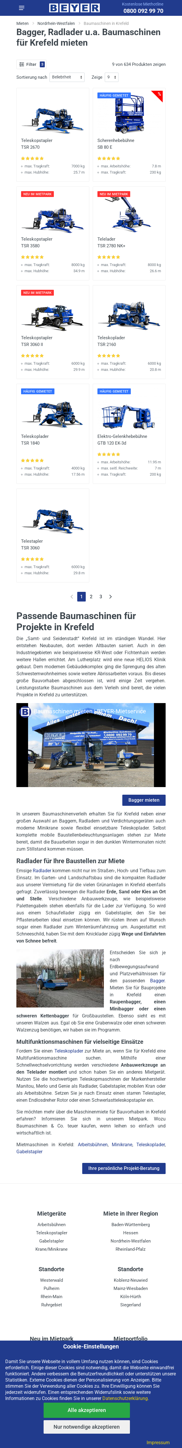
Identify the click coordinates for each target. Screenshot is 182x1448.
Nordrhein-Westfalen (131, 1241)
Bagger (157, 980)
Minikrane (122, 1144)
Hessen (130, 1232)
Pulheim (51, 1288)
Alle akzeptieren (87, 1410)
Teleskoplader (68, 1051)
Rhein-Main (51, 1296)
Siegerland (130, 1305)
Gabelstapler (29, 1151)
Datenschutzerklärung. (125, 1398)
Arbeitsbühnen (93, 1144)
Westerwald (51, 1280)
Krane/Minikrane (51, 1249)
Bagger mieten (143, 800)
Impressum (158, 1442)
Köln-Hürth (130, 1296)
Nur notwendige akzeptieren (87, 1427)
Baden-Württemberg (130, 1224)
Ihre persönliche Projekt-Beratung (123, 1168)
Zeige (97, 77)
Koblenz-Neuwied (130, 1280)
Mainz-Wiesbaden (131, 1288)
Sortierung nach (31, 77)
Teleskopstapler (51, 1232)
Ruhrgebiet (51, 1305)
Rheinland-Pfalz (130, 1249)
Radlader (42, 870)
